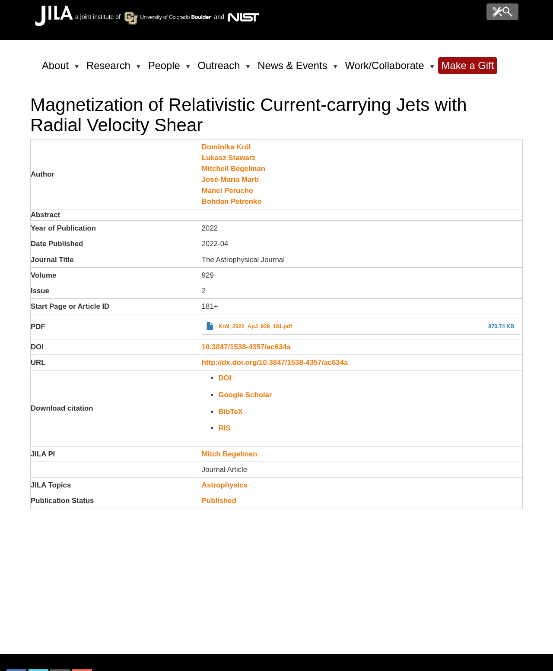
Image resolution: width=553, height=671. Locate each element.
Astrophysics (225, 485)
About (57, 69)
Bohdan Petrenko (232, 201)
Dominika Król (226, 147)
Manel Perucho (227, 191)
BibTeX (230, 412)
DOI (224, 378)
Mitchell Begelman (233, 169)
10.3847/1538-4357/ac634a (246, 347)
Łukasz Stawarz (229, 158)
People (166, 69)
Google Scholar (245, 395)
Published (219, 501)
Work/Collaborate (385, 69)
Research (110, 69)
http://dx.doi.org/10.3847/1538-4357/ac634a (275, 362)
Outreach (221, 69)
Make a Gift (468, 65)
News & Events (293, 69)
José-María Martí (230, 179)
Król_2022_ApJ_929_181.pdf (255, 326)
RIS (224, 428)
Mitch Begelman (229, 454)
